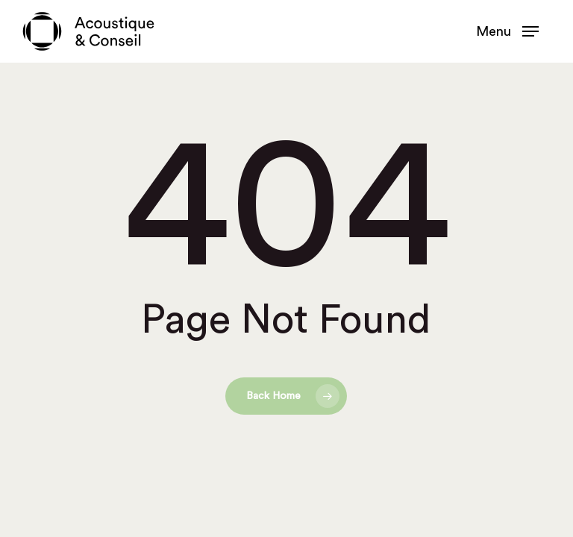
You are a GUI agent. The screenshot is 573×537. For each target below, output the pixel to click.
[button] (507, 31)
